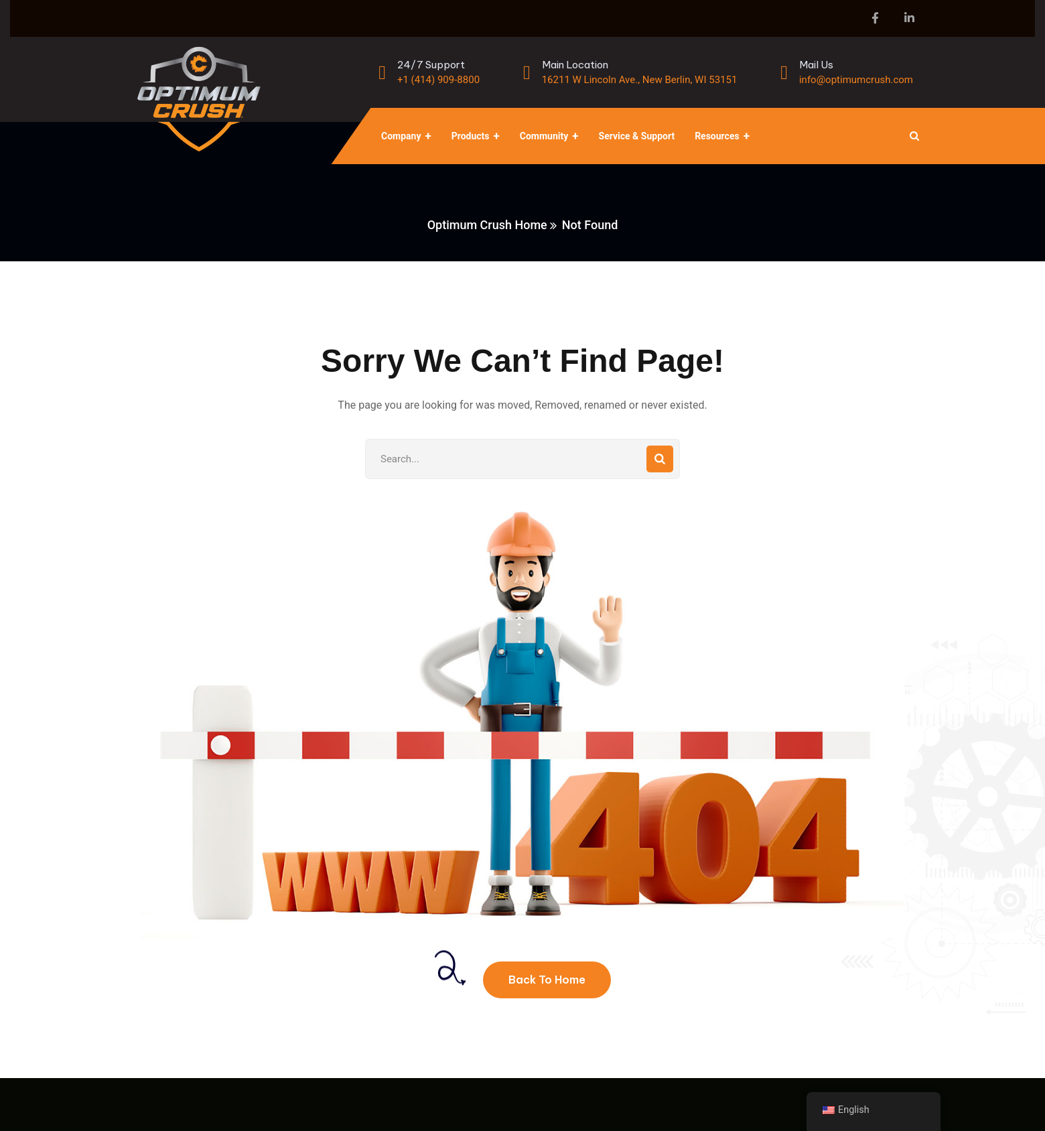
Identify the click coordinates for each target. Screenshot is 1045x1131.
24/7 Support (431, 64)
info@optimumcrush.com (856, 80)
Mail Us (816, 64)
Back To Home (546, 979)
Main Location (575, 64)
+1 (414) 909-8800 (438, 80)
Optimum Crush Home (487, 225)
